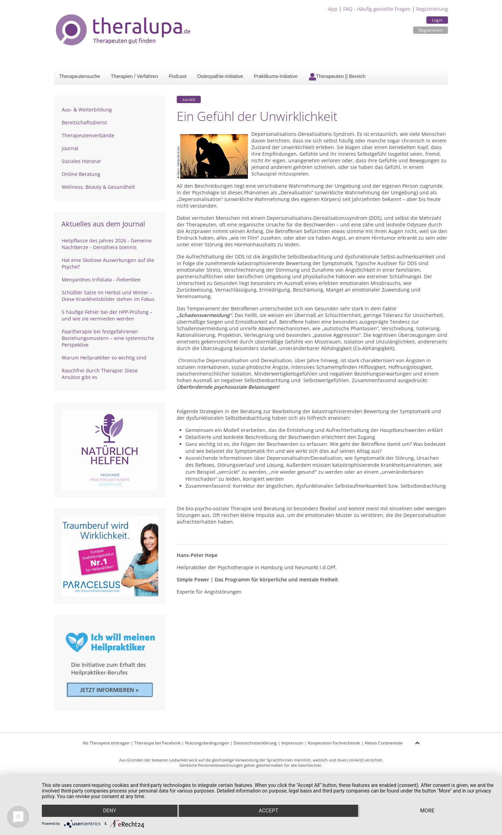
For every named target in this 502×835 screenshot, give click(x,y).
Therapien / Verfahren (134, 76)
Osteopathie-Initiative (220, 76)
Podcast (178, 76)
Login (437, 20)
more (427, 811)
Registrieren (430, 30)
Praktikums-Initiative (275, 76)
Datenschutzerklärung (255, 743)
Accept (268, 811)
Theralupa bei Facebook (157, 743)
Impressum (292, 743)
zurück (188, 99)
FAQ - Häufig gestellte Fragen (377, 9)
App (332, 9)
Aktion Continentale (384, 743)
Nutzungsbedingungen (207, 743)
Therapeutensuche (79, 76)
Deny (109, 811)
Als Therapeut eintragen (106, 743)
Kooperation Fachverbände (334, 743)
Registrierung (432, 9)
